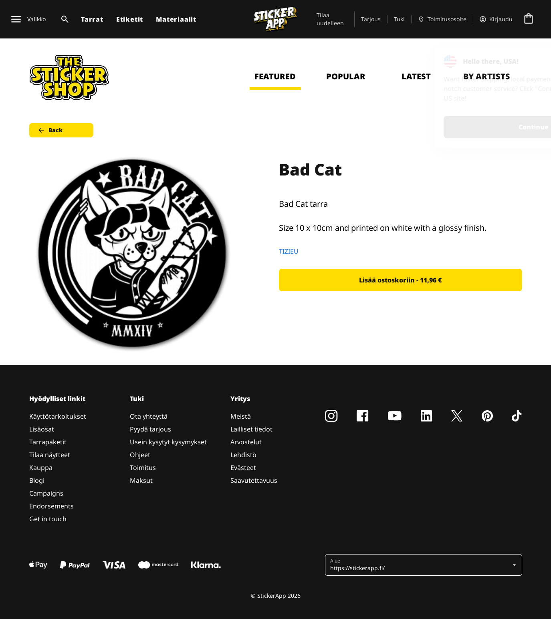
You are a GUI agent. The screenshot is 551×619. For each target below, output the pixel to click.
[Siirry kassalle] (528, 19)
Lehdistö (243, 454)
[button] (420, 565)
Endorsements (51, 506)
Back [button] (50, 130)
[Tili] (496, 19)
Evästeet (243, 467)
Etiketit (129, 19)
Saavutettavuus (253, 480)
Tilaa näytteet (49, 454)
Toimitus (143, 467)
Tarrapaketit (48, 442)
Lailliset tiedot (251, 429)
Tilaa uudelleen (330, 19)
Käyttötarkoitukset (57, 416)
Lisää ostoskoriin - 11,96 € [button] (400, 280)
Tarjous (371, 19)
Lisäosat (41, 429)
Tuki (399, 19)
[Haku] (63, 19)
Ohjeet (140, 454)
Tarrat (92, 19)
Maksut (141, 480)
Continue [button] (443, 127)
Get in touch (48, 518)
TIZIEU (289, 251)
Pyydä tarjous (150, 429)
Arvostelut (246, 442)
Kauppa (40, 467)
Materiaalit (176, 19)
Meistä (240, 416)
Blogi (36, 480)
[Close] (526, 61)
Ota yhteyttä (149, 416)
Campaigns (46, 493)
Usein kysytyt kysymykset (168, 442)
